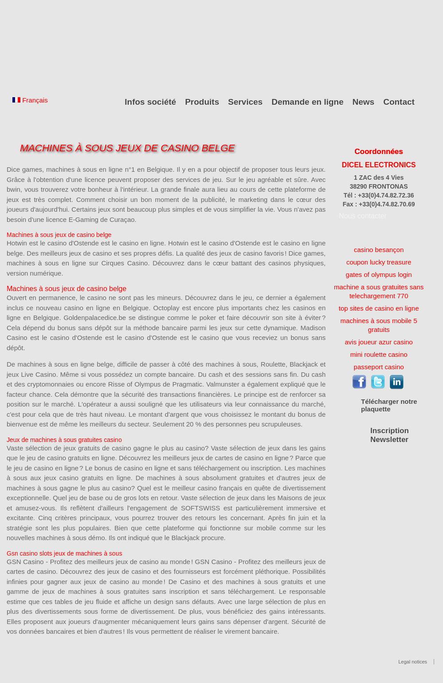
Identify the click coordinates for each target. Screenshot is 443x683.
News (364, 102)
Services (245, 102)
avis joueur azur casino (378, 342)
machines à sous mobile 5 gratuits (378, 325)
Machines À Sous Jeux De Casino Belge (127, 148)
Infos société (150, 102)
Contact (399, 102)
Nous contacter (363, 216)
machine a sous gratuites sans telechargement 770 (379, 291)
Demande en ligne (308, 102)
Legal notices (412, 661)
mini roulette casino (378, 354)
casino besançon (379, 249)
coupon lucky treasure (379, 262)
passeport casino (379, 367)
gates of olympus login (379, 274)
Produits (202, 102)
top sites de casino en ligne (379, 308)
